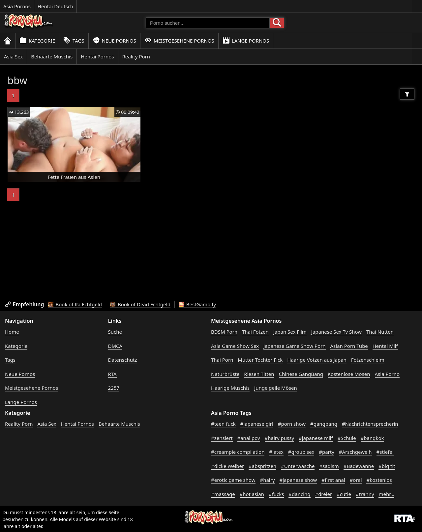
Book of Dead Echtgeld (140, 304)
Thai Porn (222, 359)
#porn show (292, 423)
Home (12, 331)
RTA (112, 374)
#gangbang (323, 423)
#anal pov (248, 438)
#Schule (347, 438)
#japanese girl (256, 423)
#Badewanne (359, 466)
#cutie (344, 494)
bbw (17, 80)
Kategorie (37, 40)
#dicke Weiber (227, 466)
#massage (223, 494)
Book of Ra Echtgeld (75, 304)
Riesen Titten (259, 374)
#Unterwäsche (298, 466)
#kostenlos (379, 480)
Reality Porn (136, 56)
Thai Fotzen (255, 331)
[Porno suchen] (208, 22)
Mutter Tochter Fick (260, 359)
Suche (115, 331)
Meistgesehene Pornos (179, 40)
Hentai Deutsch (55, 6)
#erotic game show (233, 480)
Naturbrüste (225, 374)
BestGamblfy (197, 304)
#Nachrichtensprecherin (370, 423)
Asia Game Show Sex (235, 346)
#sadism (329, 466)
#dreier (323, 494)
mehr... (386, 494)
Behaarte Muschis (52, 56)
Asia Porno (387, 374)
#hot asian (252, 494)
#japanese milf (316, 438)
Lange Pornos (246, 40)
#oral (356, 480)
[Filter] (407, 94)
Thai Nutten (380, 331)
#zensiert (222, 438)
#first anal (333, 480)
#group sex (301, 452)
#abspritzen (262, 466)
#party (326, 452)
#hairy (267, 480)
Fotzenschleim (367, 359)
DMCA (115, 346)
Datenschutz (122, 359)
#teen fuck (223, 423)
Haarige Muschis (230, 387)
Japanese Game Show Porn (294, 346)
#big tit (386, 466)
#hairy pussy (279, 438)
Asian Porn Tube (349, 346)
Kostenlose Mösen (349, 374)
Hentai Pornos (97, 56)
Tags (73, 40)
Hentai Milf (385, 346)
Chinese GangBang (301, 374)
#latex (276, 452)
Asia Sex (13, 56)
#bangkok (372, 438)
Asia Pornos (17, 6)
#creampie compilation (237, 452)
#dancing (299, 494)
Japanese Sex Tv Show (336, 331)
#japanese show (298, 480)
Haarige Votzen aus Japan (317, 359)
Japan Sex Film (290, 331)
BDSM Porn (224, 331)
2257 (113, 387)
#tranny (365, 494)
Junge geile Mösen (275, 387)
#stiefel (385, 452)
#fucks (276, 494)
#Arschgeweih (355, 452)
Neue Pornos (114, 40)
